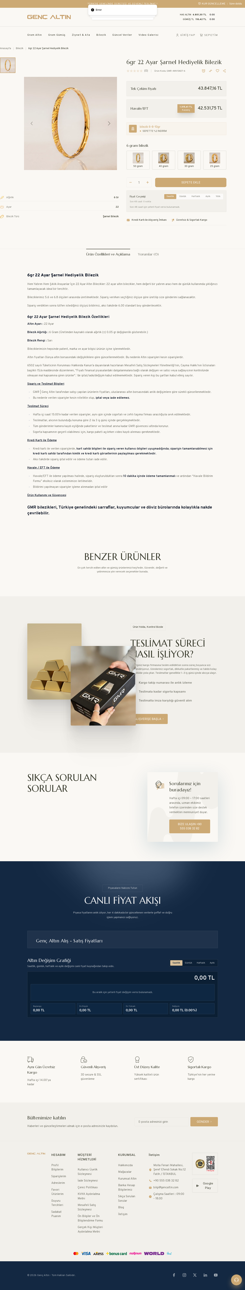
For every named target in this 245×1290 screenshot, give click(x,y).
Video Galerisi (148, 35)
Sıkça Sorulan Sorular (126, 1199)
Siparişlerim (58, 1176)
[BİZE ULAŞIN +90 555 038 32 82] (189, 826)
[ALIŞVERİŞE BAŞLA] (149, 719)
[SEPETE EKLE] (191, 182)
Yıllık (218, 196)
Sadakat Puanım (56, 1214)
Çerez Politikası (88, 1187)
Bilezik (101, 35)
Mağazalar (125, 1172)
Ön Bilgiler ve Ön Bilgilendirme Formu (90, 1218)
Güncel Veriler (122, 35)
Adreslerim (58, 1183)
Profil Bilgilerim (57, 1168)
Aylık (207, 196)
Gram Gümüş (57, 35)
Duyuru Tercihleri (57, 1203)
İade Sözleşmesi (88, 1181)
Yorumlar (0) (148, 254)
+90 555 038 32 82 (164, 1181)
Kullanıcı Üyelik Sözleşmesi (87, 1172)
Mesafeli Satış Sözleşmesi (87, 1207)
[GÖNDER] (204, 1122)
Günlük (182, 196)
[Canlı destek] (236, 1279)
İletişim (122, 1214)
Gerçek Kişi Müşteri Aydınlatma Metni (90, 1230)
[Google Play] (205, 1186)
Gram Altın (34, 35)
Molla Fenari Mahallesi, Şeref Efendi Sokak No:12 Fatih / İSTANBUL (167, 1170)
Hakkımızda (125, 1165)
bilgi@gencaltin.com (163, 1187)
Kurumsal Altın (127, 1179)
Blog (121, 1207)
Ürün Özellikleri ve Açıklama (108, 254)
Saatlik (170, 196)
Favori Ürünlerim (57, 1192)
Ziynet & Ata (81, 35)
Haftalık (196, 196)
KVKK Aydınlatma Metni (89, 1196)
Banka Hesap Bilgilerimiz (126, 1188)
